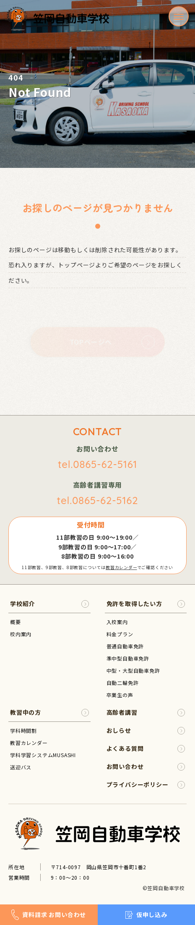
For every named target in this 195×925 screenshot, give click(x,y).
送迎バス (20, 767)
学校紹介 (49, 604)
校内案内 (20, 634)
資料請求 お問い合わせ (48, 914)
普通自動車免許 (125, 646)
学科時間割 (23, 730)
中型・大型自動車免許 (133, 670)
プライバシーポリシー (146, 785)
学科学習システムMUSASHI (43, 754)
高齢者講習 (146, 712)
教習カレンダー (121, 567)
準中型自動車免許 (128, 658)
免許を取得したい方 (146, 604)
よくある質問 (146, 749)
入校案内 (117, 621)
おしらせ (146, 730)
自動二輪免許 (123, 682)
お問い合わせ (146, 767)
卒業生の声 (120, 694)
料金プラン (120, 634)
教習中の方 (49, 712)
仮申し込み (146, 914)
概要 (15, 621)
